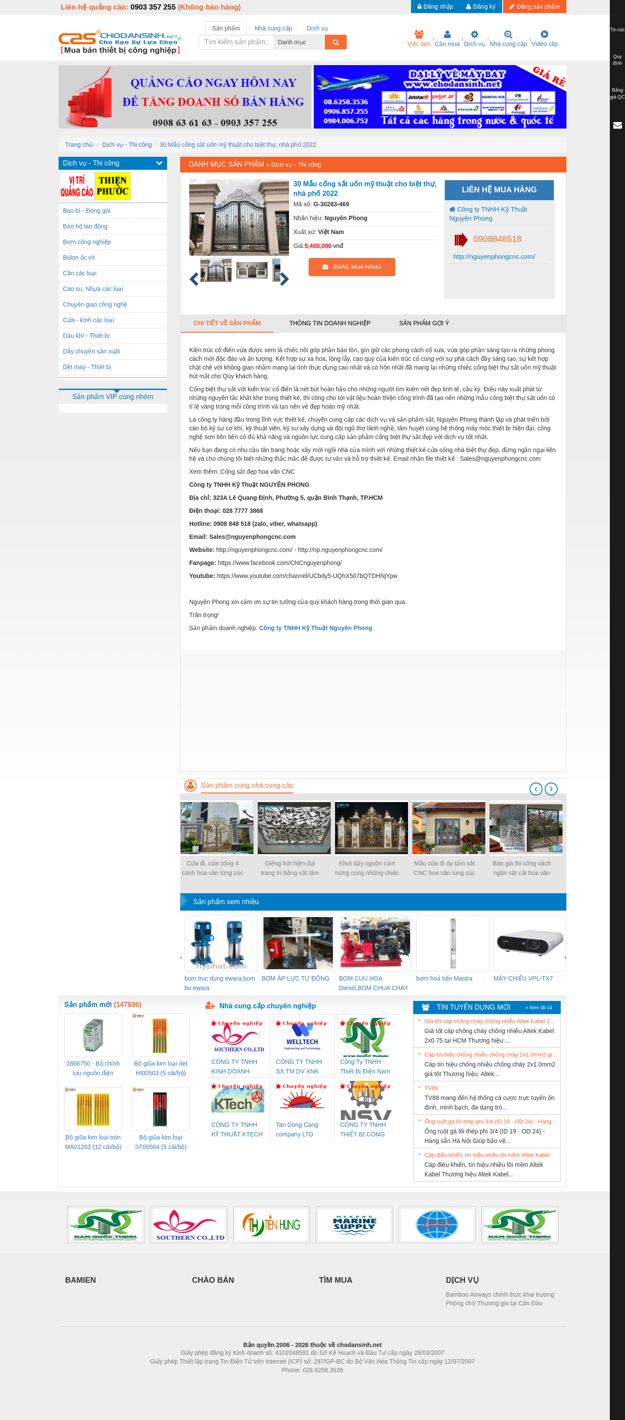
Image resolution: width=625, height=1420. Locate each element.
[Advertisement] (373, 710)
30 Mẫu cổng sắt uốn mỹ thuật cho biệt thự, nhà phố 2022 (238, 144)
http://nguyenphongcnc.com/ (493, 256)
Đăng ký (480, 6)
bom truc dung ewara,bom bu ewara (219, 983)
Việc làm (419, 38)
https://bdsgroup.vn (301, 1383)
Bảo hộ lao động (85, 226)
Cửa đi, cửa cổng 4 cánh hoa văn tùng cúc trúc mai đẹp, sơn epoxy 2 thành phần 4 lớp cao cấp (212, 869)
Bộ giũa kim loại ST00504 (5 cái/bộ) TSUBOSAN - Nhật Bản (161, 1143)
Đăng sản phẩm (535, 6)
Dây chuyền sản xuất (91, 351)
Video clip (545, 38)
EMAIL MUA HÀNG (351, 267)
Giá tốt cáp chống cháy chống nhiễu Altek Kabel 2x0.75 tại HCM (491, 1021)
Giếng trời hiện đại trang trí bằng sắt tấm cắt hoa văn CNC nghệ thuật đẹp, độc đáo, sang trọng (290, 869)
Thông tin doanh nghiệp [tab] (329, 323)
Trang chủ (79, 144)
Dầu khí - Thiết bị (86, 335)
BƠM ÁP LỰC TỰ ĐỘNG (295, 978)
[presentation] (536, 789)
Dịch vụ (474, 38)
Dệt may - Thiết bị (87, 366)
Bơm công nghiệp (87, 241)
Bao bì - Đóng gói (86, 210)
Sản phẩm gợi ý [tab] (424, 323)
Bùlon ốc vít (79, 257)
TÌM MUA (335, 1280)
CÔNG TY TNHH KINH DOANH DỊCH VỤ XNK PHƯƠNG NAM (234, 1067)
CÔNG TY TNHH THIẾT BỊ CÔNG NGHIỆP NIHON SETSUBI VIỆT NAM (363, 1130)
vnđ (338, 245)
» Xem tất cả (538, 1007)
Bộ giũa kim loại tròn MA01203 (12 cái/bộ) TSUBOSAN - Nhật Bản (93, 1143)
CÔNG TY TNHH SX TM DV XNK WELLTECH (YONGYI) (299, 1067)
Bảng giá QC (617, 93)
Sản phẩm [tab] (226, 28)
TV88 (431, 1088)
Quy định (617, 60)
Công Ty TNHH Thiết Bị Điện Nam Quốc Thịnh (365, 1067)
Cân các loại (79, 273)
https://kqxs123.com (354, 1383)
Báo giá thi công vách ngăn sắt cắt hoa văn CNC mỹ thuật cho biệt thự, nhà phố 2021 (521, 869)
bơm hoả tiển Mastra (444, 978)
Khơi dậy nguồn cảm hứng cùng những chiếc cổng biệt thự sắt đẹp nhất (367, 869)
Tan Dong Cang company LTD (297, 1129)
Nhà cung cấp (508, 38)
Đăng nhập (436, 6)
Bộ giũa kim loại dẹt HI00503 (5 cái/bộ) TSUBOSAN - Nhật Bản (161, 1069)
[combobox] (322, 42)
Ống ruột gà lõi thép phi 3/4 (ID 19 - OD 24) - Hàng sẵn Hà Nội (491, 1121)
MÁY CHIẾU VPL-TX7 (523, 978)
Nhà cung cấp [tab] (274, 28)
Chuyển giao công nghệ (95, 304)
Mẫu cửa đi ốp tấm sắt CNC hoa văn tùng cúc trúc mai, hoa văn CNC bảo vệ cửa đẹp (444, 869)
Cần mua (447, 38)
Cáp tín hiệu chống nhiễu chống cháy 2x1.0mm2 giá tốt (491, 1054)
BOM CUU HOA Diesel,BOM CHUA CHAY (373, 983)
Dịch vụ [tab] (317, 28)
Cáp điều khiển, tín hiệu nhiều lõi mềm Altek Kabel (487, 1155)
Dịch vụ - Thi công (127, 144)
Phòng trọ (257, 1383)
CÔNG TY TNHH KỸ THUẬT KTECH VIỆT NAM (237, 1130)
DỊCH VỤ (462, 1280)
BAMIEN (80, 1280)
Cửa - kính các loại (88, 320)
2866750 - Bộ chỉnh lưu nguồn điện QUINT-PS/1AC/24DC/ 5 (93, 1069)
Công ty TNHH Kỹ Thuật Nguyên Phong (488, 213)
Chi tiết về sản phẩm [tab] (227, 323)
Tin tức (617, 29)
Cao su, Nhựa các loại (93, 288)
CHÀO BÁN (213, 1280)
